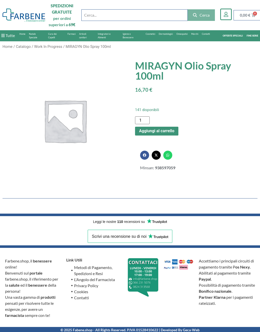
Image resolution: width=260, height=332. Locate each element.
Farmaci (72, 33)
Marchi (194, 33)
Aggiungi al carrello (156, 130)
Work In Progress (48, 46)
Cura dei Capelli (52, 35)
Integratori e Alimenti (104, 35)
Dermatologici (166, 33)
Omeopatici (182, 33)
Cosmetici (150, 33)
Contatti (206, 33)
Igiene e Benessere (128, 35)
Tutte (8, 35)
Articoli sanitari (83, 35)
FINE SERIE (252, 35)
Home (22, 33)
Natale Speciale (33, 35)
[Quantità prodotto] (142, 120)
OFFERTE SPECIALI (233, 35)
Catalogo (23, 46)
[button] (144, 155)
